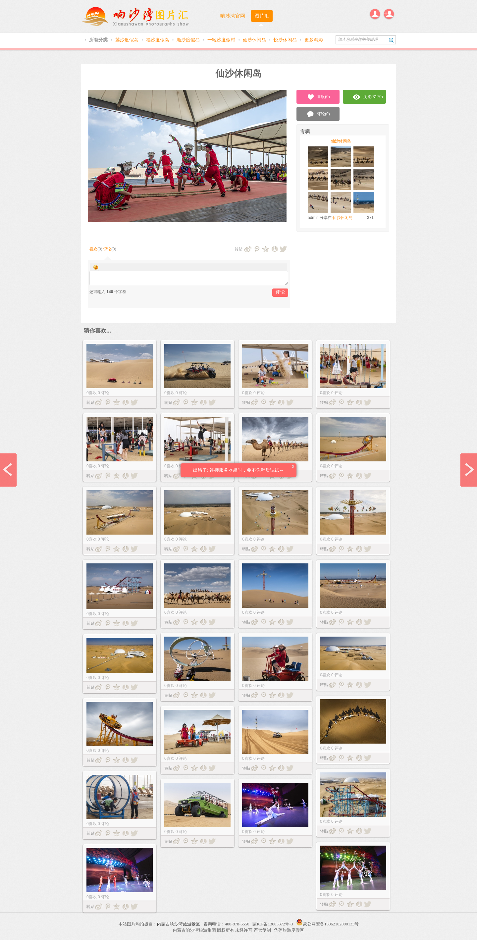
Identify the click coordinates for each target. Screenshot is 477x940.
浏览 (368, 97)
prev (8, 470)
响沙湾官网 (232, 16)
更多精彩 (313, 39)
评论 (107, 249)
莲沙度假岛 (127, 39)
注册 (389, 14)
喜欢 (93, 249)
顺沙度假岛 (189, 39)
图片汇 (261, 16)
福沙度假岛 (158, 39)
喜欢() (318, 97)
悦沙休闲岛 (286, 39)
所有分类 (99, 39)
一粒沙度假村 (222, 39)
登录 (375, 14)
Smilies (95, 267)
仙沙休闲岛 (255, 39)
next (468, 470)
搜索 (391, 40)
